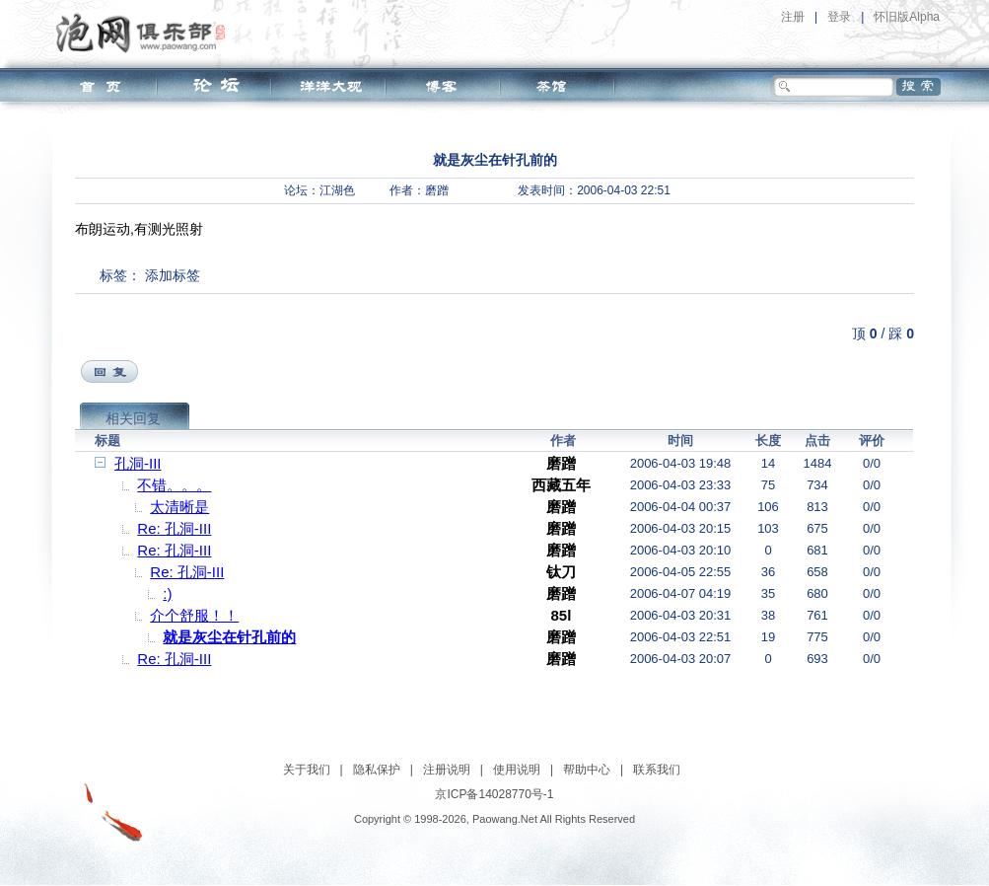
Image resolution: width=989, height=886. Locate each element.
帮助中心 (586, 769)
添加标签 (172, 275)
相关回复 (133, 418)
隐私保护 (376, 769)
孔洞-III (138, 463)
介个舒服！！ (194, 615)
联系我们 (656, 769)
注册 (793, 17)
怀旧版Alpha (907, 17)
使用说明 (516, 769)
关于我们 (306, 769)
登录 (839, 17)
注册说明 (446, 769)
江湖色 (337, 190)
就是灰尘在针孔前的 (229, 636)
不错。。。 (174, 485)
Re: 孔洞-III (174, 528)
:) (167, 593)
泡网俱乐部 (145, 32)
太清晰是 (179, 506)
